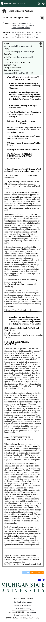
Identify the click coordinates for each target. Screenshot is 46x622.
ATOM (26, 573)
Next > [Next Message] (30, 32)
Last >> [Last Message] (38, 32)
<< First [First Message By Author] (15, 37)
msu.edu (33, 612)
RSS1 (33, 573)
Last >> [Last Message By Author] (38, 37)
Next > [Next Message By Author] (30, 37)
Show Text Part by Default (23, 25)
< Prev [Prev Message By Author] (23, 37)
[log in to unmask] (25, 51)
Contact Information (23, 602)
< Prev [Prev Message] (23, 32)
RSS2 (40, 573)
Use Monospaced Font (21, 23)
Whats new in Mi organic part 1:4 (18, 46)
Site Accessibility (23, 609)
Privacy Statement (23, 605)
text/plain (8, 73)
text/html (23, 73)
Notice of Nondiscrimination (23, 615)
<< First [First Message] (15, 32)
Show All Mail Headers (21, 28)
